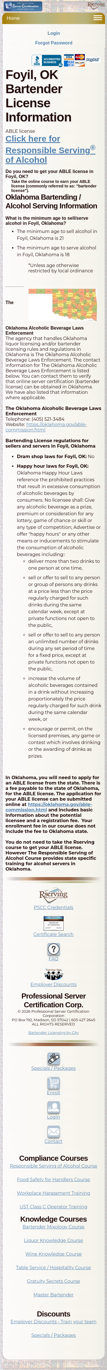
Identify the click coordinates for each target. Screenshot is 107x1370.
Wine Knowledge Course (53, 1254)
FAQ (54, 956)
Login (54, 33)
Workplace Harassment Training (53, 1193)
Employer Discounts (53, 981)
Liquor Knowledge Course (53, 1240)
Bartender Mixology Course (54, 1227)
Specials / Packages (53, 1065)
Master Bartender (53, 1295)
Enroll (53, 1090)
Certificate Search (53, 931)
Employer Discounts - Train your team (53, 1321)
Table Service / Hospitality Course (53, 1267)
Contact (53, 1138)
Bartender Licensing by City (53, 1033)
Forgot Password (53, 42)
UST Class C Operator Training (54, 1206)
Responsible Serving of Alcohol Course (53, 1166)
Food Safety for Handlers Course (53, 1179)
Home (13, 18)
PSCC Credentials (53, 904)
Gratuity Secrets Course (53, 1281)
